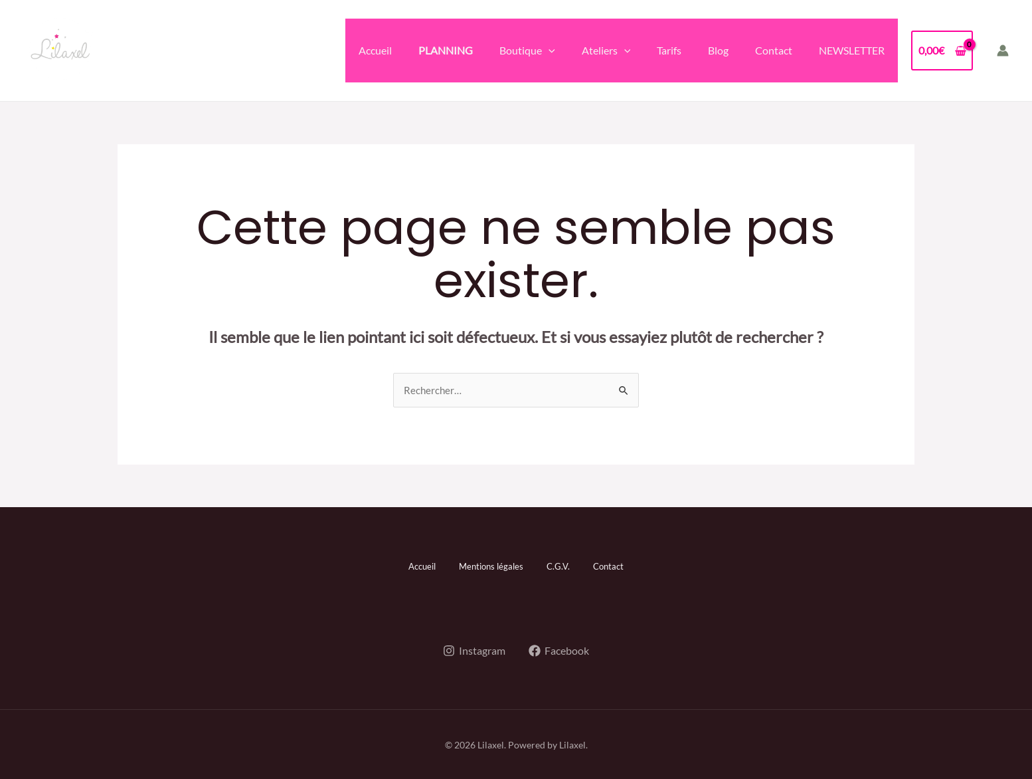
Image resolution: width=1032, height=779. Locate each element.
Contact (773, 50)
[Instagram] (473, 649)
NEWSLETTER (852, 50)
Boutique (527, 50)
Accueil (375, 50)
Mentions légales (489, 566)
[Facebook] (559, 649)
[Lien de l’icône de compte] (1003, 50)
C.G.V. (563, 566)
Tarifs (669, 50)
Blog (718, 50)
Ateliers (606, 50)
